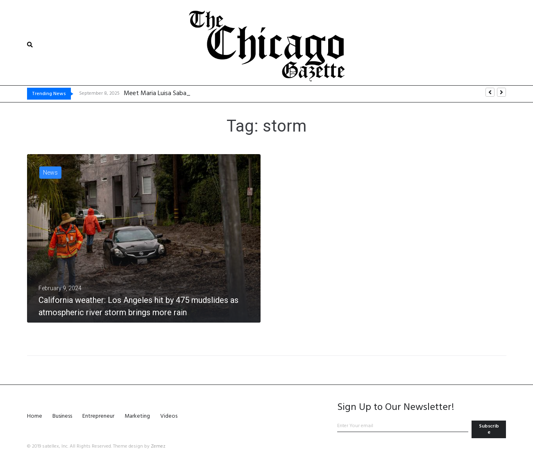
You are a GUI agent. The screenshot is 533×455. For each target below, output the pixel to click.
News (50, 172)
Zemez (158, 446)
